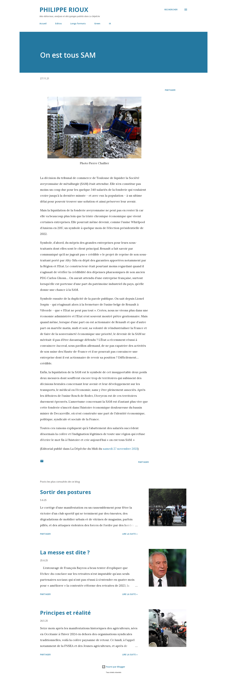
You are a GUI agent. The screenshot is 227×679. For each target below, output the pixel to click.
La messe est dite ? (65, 552)
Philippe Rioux (63, 9)
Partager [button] (170, 90)
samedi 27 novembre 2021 (120, 448)
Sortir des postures (65, 492)
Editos (58, 23)
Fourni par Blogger (113, 666)
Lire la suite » (130, 533)
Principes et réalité (65, 612)
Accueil (43, 23)
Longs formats (78, 23)
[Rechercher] (171, 9)
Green (97, 23)
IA (110, 23)
